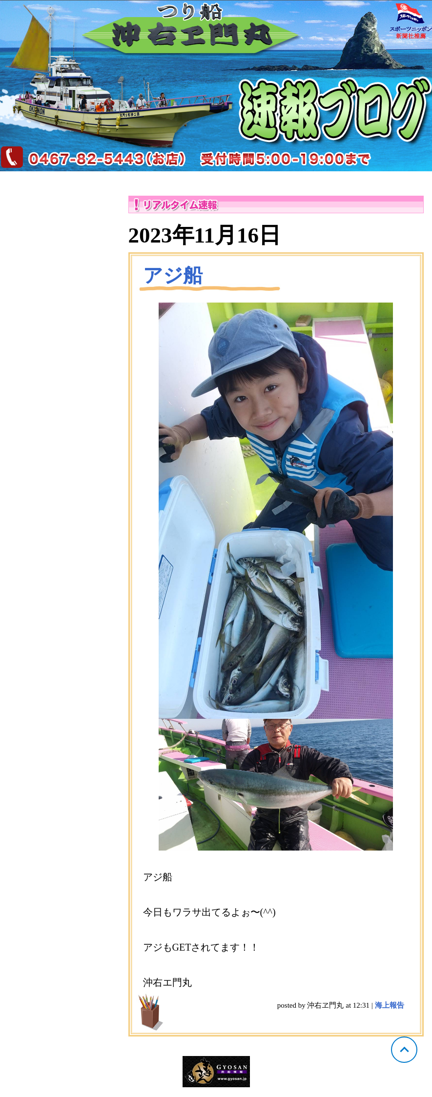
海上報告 (389, 1005)
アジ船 (173, 275)
